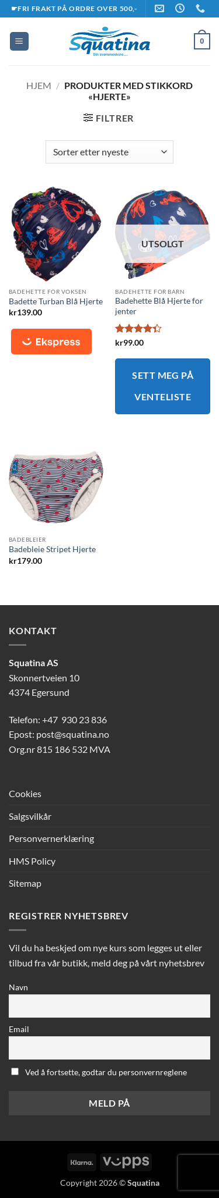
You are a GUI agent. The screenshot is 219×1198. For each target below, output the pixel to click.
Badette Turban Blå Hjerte (56, 301)
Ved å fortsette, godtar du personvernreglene (99, 1072)
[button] (19, 41)
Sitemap (25, 882)
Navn (18, 987)
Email (19, 1029)
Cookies (25, 793)
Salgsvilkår (30, 816)
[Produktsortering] (109, 151)
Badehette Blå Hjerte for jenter (159, 306)
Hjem (38, 85)
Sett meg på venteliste (162, 386)
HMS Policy (32, 860)
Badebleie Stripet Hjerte (52, 549)
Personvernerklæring (51, 838)
